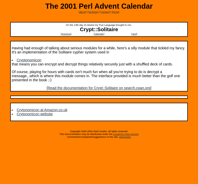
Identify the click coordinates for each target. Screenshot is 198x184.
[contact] (105, 11)
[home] (115, 11)
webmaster (125, 136)
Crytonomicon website (35, 114)
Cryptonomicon (29, 60)
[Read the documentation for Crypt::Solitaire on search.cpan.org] (99, 88)
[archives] (93, 11)
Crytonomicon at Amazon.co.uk (42, 110)
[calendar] (99, 33)
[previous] (66, 33)
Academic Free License (125, 134)
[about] (82, 11)
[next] (134, 33)
